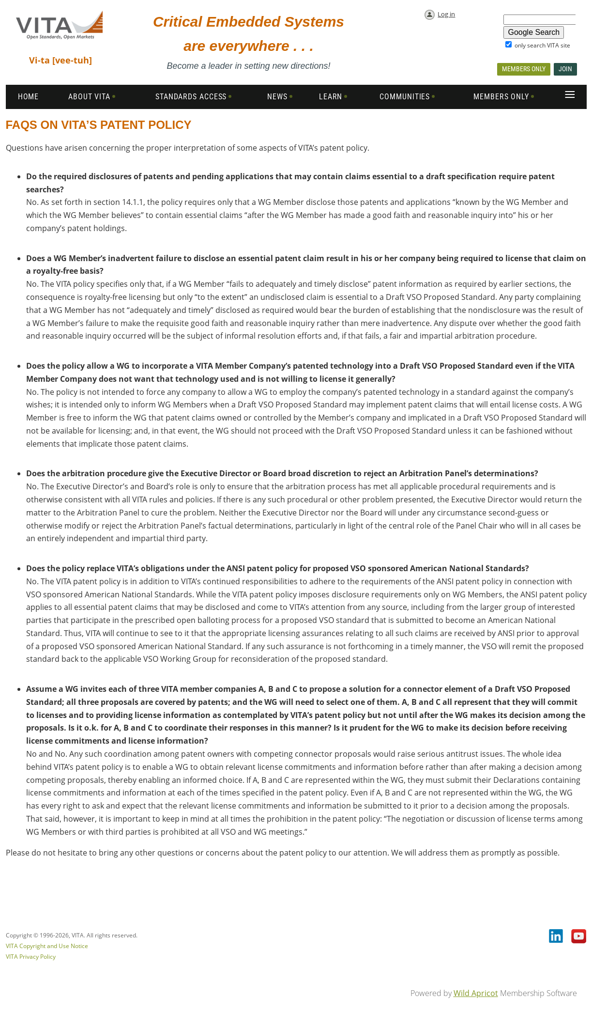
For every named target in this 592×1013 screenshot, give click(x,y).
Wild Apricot (476, 993)
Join (565, 69)
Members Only (524, 69)
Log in (446, 14)
